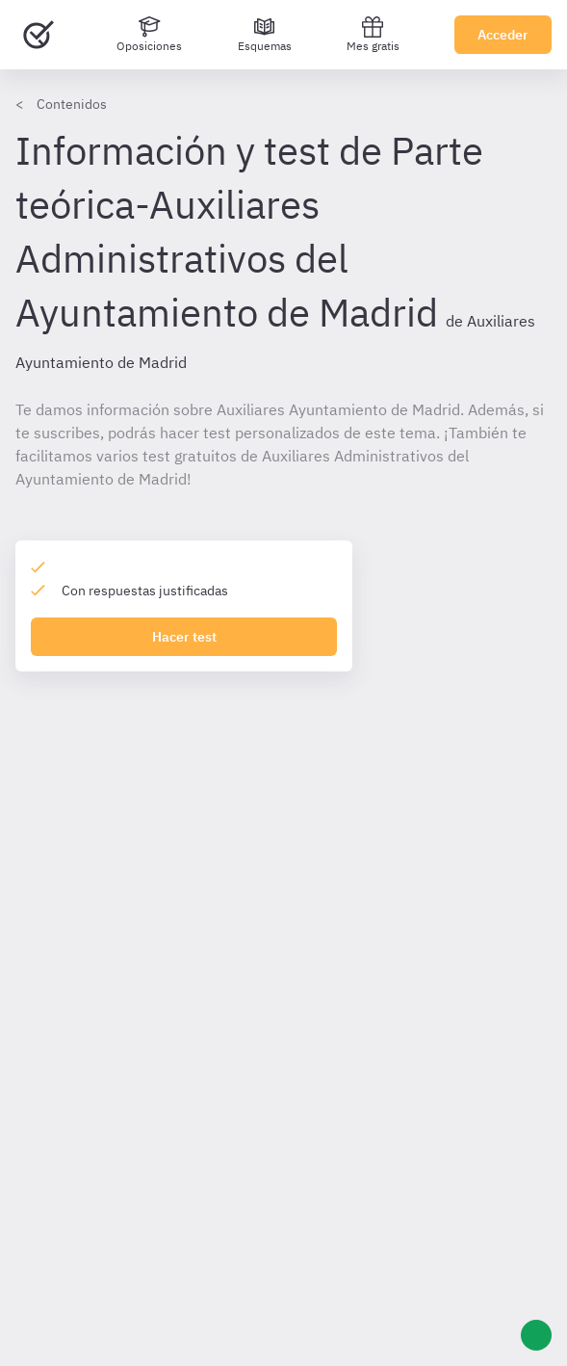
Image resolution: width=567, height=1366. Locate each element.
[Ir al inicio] (38, 35)
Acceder (502, 34)
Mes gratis (373, 34)
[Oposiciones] (149, 34)
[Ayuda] (536, 1335)
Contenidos (72, 104)
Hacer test (184, 636)
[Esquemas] (265, 34)
